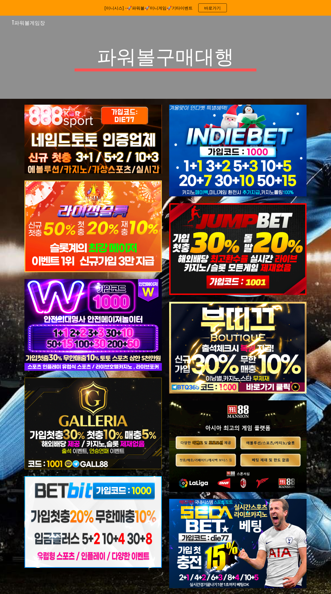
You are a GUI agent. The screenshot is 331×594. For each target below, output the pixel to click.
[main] (165, 57)
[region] (165, 8)
